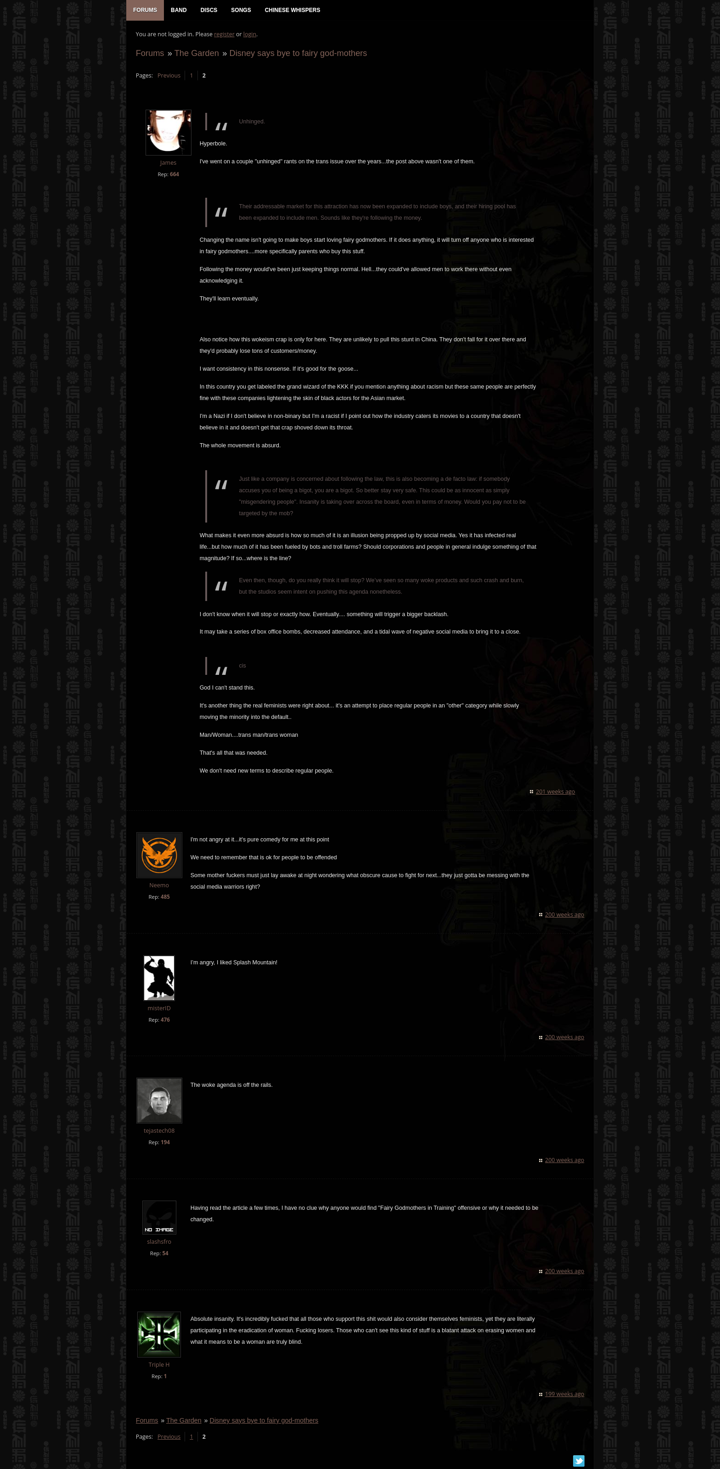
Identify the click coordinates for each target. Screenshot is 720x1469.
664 (174, 174)
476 (164, 1020)
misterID (158, 1009)
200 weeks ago (565, 915)
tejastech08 (158, 1131)
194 (164, 1143)
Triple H (158, 1365)
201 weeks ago (555, 792)
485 (164, 897)
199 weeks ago (565, 1394)
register (224, 35)
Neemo (159, 886)
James (168, 163)
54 (165, 1254)
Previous (168, 76)
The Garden (196, 53)
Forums (149, 53)
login (249, 35)
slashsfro (159, 1242)
